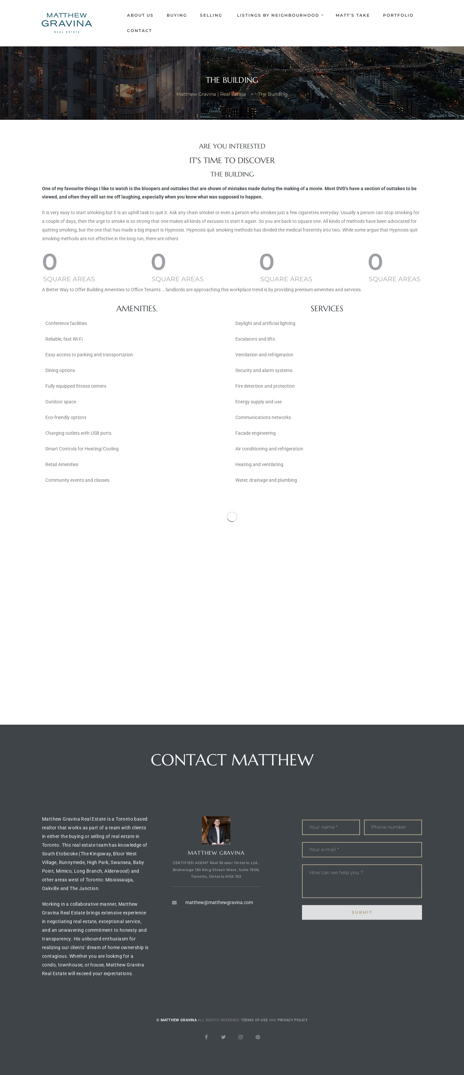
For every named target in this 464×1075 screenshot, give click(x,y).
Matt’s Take (353, 15)
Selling (212, 15)
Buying (177, 15)
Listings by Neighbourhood (280, 15)
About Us (140, 15)
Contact (139, 30)
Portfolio (398, 15)
